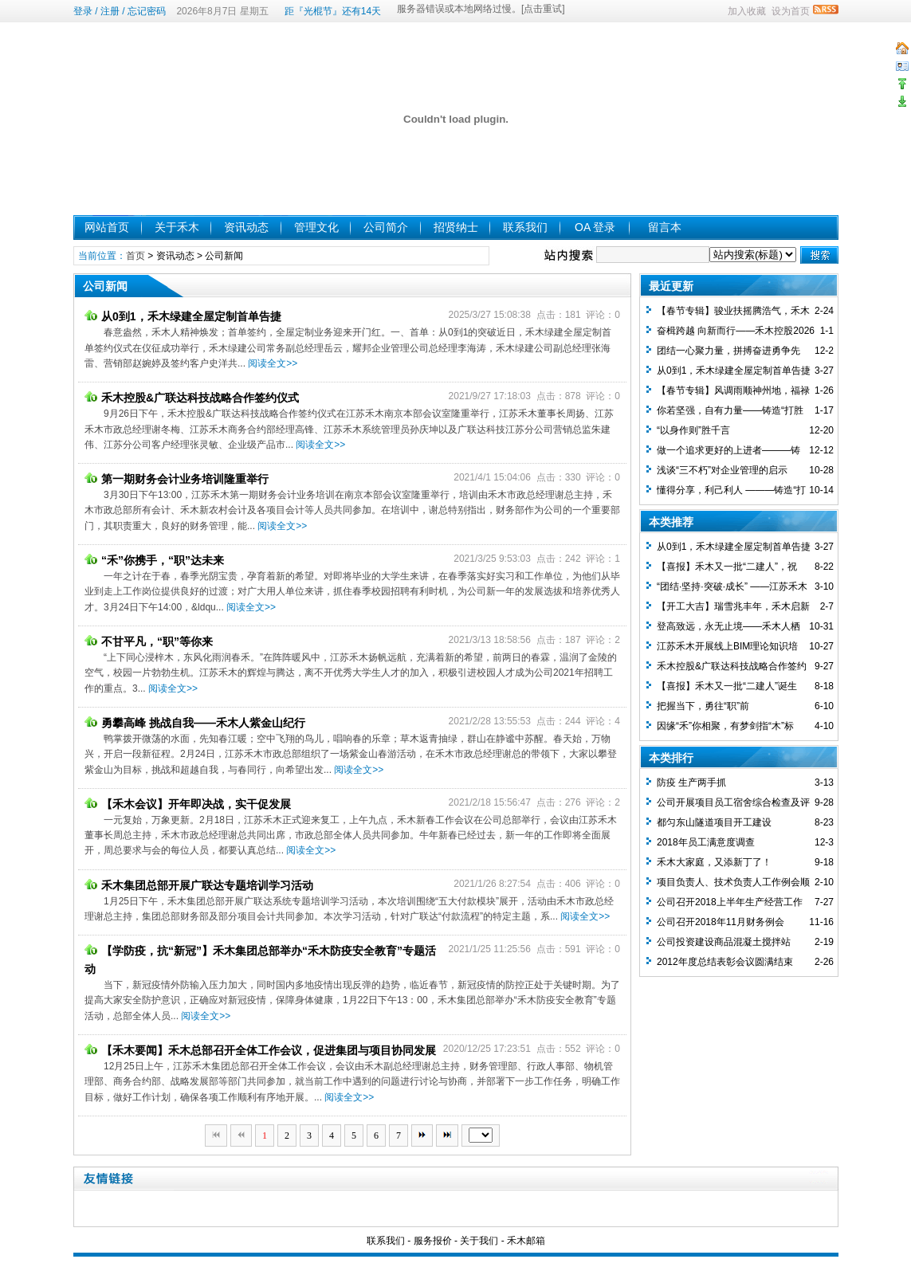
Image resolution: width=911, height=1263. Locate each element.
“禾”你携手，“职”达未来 (154, 560)
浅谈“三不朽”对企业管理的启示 (722, 470)
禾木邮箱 (526, 1240)
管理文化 (316, 227)
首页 (135, 255)
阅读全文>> (272, 363)
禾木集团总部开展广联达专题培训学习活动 (198, 885)
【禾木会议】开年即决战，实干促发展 (187, 804)
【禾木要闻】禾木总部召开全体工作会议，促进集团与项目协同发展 (260, 1050)
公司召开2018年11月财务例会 (720, 922)
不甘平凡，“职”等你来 (148, 641)
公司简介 (385, 227)
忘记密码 (147, 11)
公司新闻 (224, 255)
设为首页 (791, 11)
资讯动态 (246, 227)
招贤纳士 (456, 227)
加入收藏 (747, 11)
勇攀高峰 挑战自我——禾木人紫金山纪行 (194, 722)
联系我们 (525, 227)
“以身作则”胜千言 (693, 430)
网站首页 (106, 227)
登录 (82, 11)
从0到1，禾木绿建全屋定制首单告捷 (182, 316)
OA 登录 (595, 227)
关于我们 (479, 1240)
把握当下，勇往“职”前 (703, 706)
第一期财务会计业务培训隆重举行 (176, 479)
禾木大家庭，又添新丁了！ (714, 862)
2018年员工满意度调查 (706, 842)
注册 (110, 11)
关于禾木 (177, 227)
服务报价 (433, 1240)
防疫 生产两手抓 (691, 782)
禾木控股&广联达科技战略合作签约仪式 (191, 397)
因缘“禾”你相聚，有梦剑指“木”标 (725, 726)
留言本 (664, 227)
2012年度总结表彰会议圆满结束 (725, 961)
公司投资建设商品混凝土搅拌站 (724, 941)
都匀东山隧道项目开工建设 (714, 822)
